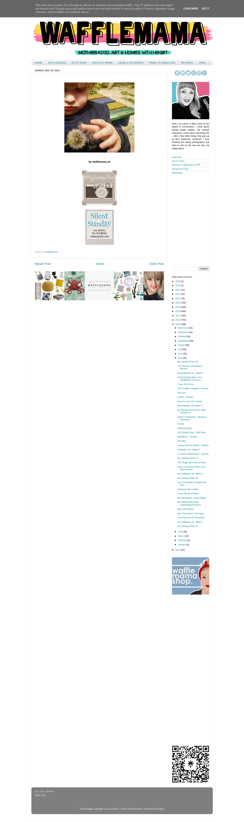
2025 (178, 281)
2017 (178, 315)
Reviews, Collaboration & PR (186, 165)
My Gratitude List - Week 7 (190, 373)
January (182, 544)
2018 (178, 311)
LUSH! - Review (185, 397)
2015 (178, 324)
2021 (178, 298)
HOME (38, 62)
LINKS (202, 62)
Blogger (160, 809)
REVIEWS (187, 62)
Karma (180, 424)
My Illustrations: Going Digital (191, 498)
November (183, 332)
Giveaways (177, 173)
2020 (178, 302)
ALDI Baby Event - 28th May (191, 432)
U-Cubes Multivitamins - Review (193, 454)
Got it (205, 8)
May (180, 358)
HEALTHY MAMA (102, 62)
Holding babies (184, 428)
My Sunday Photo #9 (187, 361)
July (180, 349)
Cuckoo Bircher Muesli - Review (193, 445)
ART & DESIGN (57, 62)
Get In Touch (178, 161)
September (183, 341)
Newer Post (43, 264)
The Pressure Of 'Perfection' (191, 517)
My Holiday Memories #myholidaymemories (189, 503)
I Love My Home (185, 384)
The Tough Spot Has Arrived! (191, 462)
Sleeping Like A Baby (187, 489)
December (183, 328)
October (182, 336)
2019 (178, 307)
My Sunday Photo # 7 (187, 458)
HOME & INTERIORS (131, 62)
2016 (178, 320)
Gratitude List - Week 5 (188, 449)
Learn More (190, 8)
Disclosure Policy (180, 169)
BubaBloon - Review (187, 437)
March (181, 536)
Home (100, 264)
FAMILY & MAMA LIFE (162, 62)
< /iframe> (189, 220)
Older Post (156, 264)
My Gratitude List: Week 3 (190, 522)
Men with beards (185, 509)
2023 (178, 290)
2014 (178, 550)
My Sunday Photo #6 (187, 478)
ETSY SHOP (79, 62)
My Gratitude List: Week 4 (190, 474)
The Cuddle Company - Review (192, 388)
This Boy (181, 441)
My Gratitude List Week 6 (189, 405)
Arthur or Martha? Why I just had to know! (191, 468)
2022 (178, 294)
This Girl (181, 393)
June (180, 353)
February (182, 540)
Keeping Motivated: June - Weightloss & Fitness (190, 378)
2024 (178, 285)
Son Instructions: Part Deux (190, 513)
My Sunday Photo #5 (187, 526)
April (180, 531)
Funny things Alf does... (188, 493)
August (181, 345)
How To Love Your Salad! (189, 401)
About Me (176, 157)
